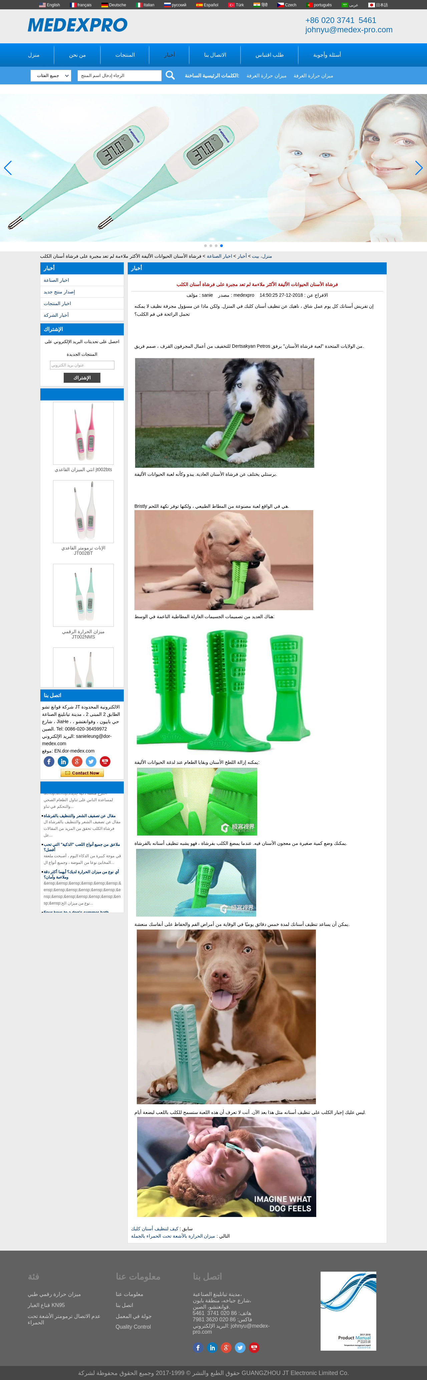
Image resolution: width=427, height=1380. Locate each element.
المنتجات (125, 55)
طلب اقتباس (270, 55)
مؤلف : (194, 295)
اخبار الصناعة (219, 256)
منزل (34, 55)
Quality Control (133, 1327)
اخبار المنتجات (57, 303)
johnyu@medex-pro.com (349, 29)
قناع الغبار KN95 (46, 1305)
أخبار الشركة (56, 315)
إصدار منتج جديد (59, 291)
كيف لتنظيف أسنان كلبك (154, 1228)
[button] (205, 245)
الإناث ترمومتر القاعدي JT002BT (83, 552)
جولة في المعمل (134, 1316)
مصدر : (226, 295)
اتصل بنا (124, 1305)
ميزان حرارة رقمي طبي (54, 1294)
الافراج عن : (315, 295)
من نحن (77, 55)
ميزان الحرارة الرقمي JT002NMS (83, 636)
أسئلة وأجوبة (327, 55)
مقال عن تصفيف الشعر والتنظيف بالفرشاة (79, 818)
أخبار (169, 55)
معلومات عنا (129, 1294)
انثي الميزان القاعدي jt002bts (83, 471)
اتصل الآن (82, 773)
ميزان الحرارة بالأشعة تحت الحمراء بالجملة (173, 1236)
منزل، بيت (262, 256)
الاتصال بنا (215, 55)
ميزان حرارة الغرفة (266, 75)
